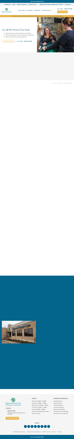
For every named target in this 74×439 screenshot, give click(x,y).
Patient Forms (32, 4)
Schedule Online (62, 12)
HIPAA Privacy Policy (46, 432)
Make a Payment (22, 4)
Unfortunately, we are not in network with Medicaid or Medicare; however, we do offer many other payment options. (37, 16)
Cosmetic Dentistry (59, 407)
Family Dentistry (58, 401)
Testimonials (37, 10)
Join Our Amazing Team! (37, 1)
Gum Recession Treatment (61, 413)
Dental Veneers (58, 403)
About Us (59, 83)
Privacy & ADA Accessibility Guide (34, 432)
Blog (14, 4)
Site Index (59, 432)
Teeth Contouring (58, 405)
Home (19, 10)
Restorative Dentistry (59, 409)
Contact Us (7, 4)
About (23, 10)
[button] (25, 426)
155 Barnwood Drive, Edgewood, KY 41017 (51, 4)
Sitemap (54, 432)
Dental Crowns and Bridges (61, 411)
